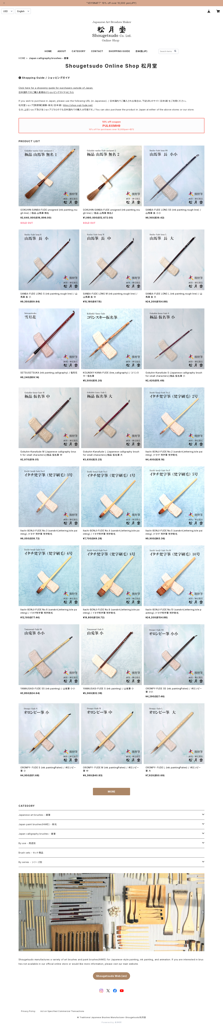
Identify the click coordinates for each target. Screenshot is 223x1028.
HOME (48, 51)
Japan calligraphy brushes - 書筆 (37, 833)
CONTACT (97, 51)
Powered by (111, 1022)
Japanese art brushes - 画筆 (34, 815)
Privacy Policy (28, 1011)
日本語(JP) (141, 51)
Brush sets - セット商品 (31, 852)
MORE (111, 791)
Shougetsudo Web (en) (111, 976)
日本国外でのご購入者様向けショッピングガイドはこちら (46, 92)
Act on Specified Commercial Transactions (62, 1011)
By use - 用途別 (27, 843)
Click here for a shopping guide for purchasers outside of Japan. (56, 88)
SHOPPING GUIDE (119, 51)
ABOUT (61, 51)
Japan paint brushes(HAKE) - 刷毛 (38, 824)
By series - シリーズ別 (30, 862)
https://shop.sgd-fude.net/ (78, 105)
